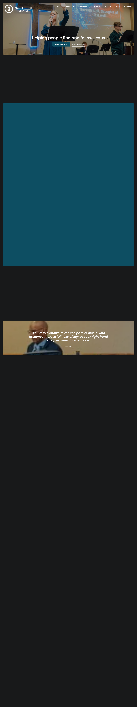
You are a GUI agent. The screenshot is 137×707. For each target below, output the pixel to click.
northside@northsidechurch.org (19, 678)
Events (97, 6)
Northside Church (85, 678)
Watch (108, 6)
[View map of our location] (85, 671)
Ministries (85, 6)
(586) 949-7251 (52, 678)
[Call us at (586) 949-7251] (52, 671)
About (59, 6)
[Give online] (117, 671)
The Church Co (68, 697)
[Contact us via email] (19, 671)
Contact (128, 6)
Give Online (118, 678)
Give (118, 6)
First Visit (71, 6)
